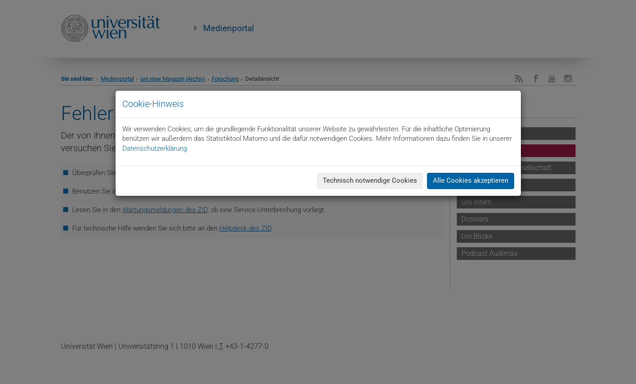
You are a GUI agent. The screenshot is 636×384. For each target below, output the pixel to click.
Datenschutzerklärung (154, 148)
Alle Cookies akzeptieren (470, 180)
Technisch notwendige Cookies (370, 180)
